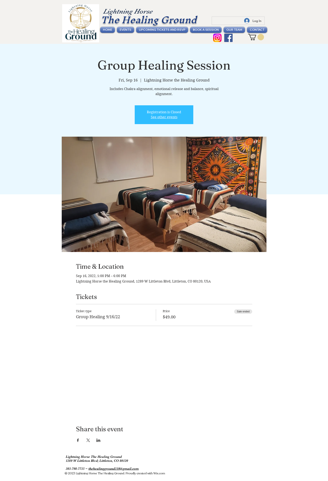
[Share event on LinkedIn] (98, 440)
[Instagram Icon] (217, 38)
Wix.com (159, 473)
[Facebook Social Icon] (228, 38)
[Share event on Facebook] (78, 440)
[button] (256, 37)
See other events (164, 117)
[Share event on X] (88, 440)
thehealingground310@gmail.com (113, 469)
